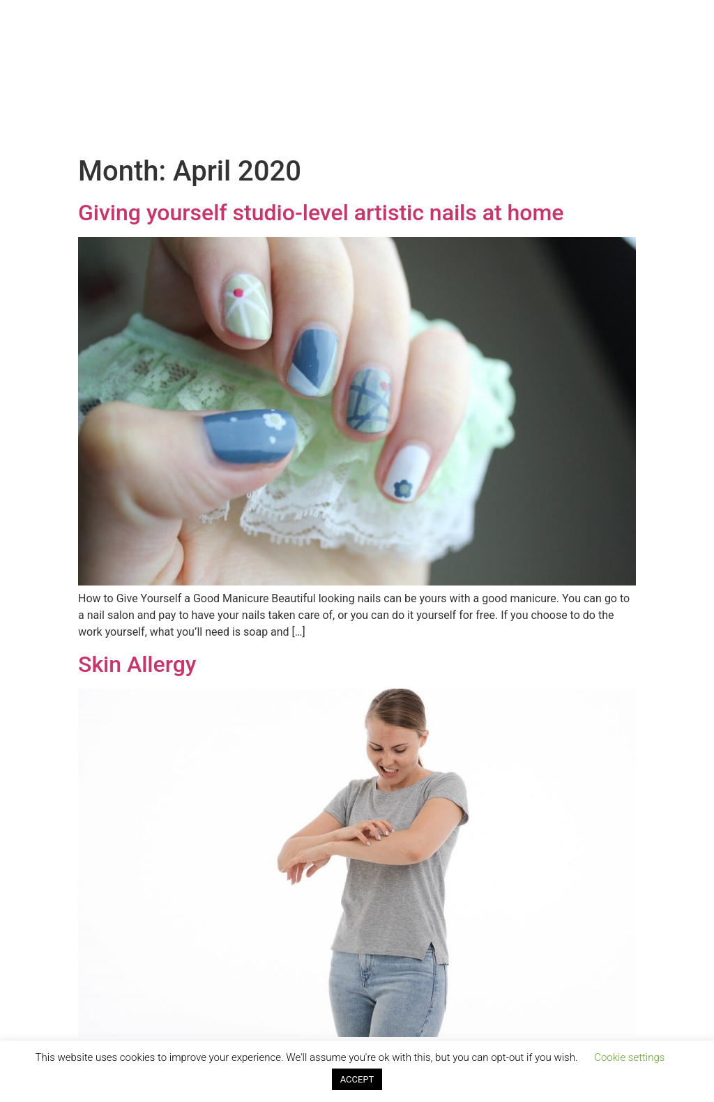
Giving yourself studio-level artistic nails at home (320, 212)
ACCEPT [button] (357, 1079)
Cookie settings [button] (629, 1057)
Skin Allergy (137, 664)
